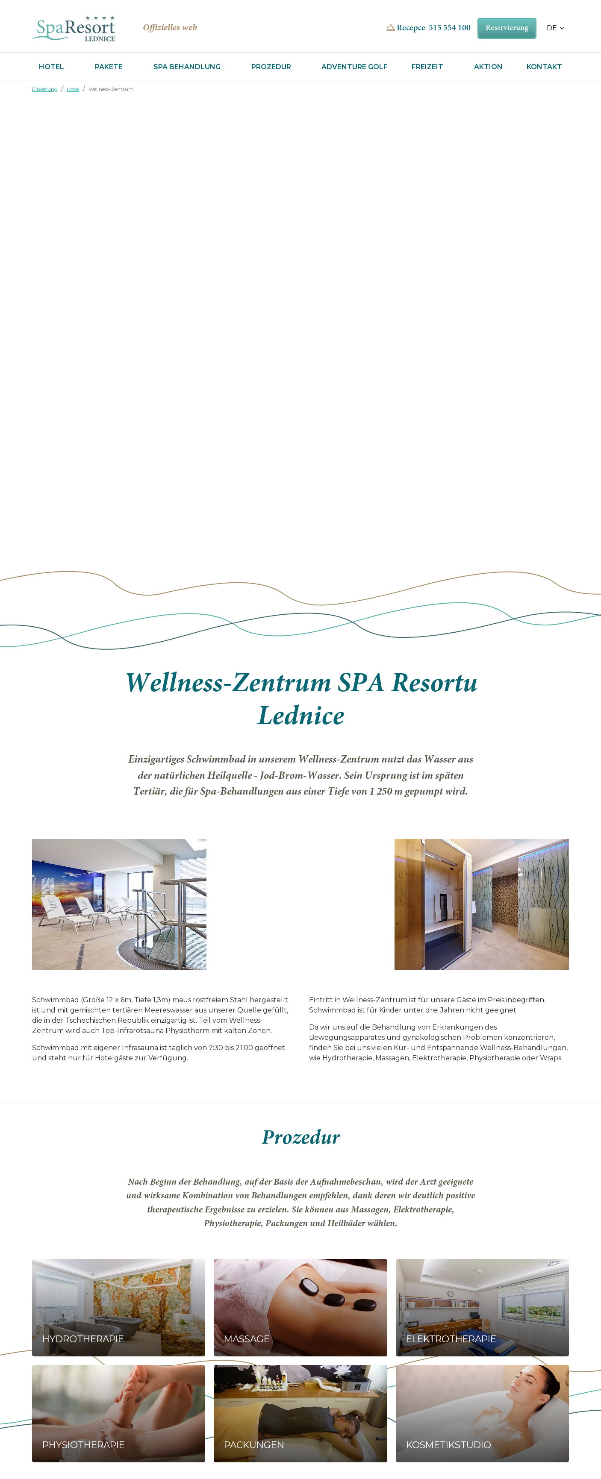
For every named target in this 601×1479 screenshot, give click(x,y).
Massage (247, 1338)
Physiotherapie (83, 1444)
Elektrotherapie (451, 1338)
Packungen (254, 1444)
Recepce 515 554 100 (434, 28)
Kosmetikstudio (448, 1444)
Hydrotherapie (83, 1338)
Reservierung (507, 28)
